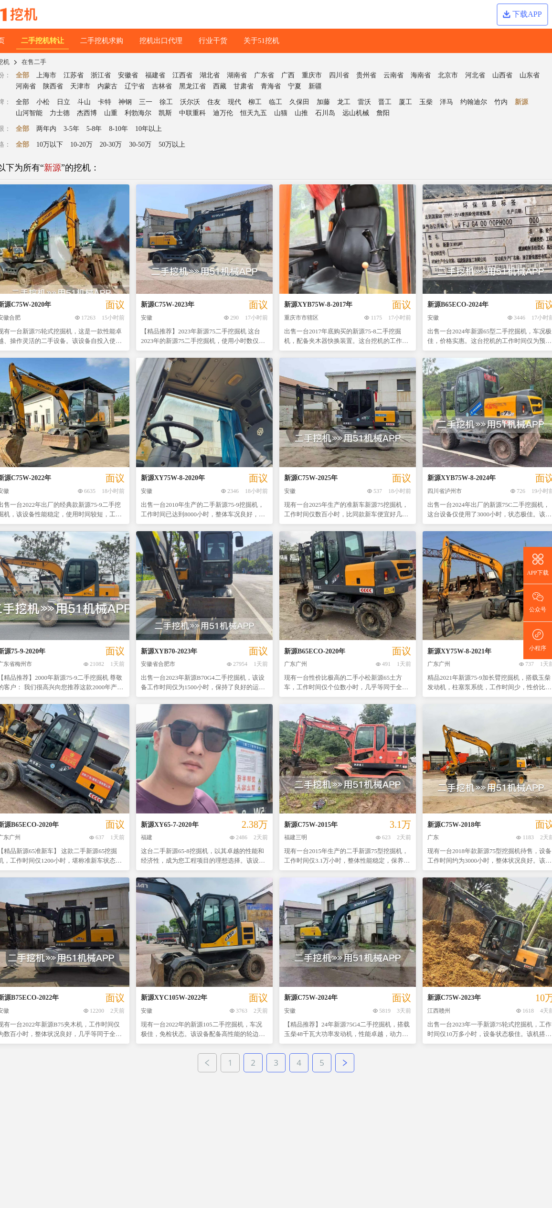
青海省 (271, 86)
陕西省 (53, 86)
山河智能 (29, 113)
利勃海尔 (138, 113)
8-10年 (118, 128)
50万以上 (172, 144)
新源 (521, 102)
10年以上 (148, 128)
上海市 (46, 75)
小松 (43, 102)
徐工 (166, 102)
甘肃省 (244, 86)
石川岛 (325, 113)
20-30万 (111, 144)
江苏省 (74, 75)
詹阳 (383, 113)
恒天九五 (253, 113)
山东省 (530, 75)
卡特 (104, 102)
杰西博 (87, 113)
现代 (234, 102)
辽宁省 (135, 86)
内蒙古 (107, 86)
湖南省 (237, 75)
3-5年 (71, 128)
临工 (275, 102)
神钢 (125, 102)
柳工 (255, 102)
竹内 (501, 102)
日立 (63, 102)
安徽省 (128, 75)
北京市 (448, 75)
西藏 (219, 86)
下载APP (522, 14)
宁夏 (294, 86)
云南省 (393, 75)
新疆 (315, 86)
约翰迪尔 (473, 102)
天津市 (80, 86)
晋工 (385, 102)
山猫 (280, 113)
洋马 (446, 102)
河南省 (26, 86)
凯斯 (165, 113)
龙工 (343, 102)
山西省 (502, 75)
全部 (22, 75)
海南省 (421, 75)
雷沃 (364, 102)
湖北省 (210, 75)
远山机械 (355, 113)
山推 (301, 113)
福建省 (155, 75)
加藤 (323, 102)
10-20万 (81, 144)
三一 (145, 102)
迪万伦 (223, 113)
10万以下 (49, 144)
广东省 (264, 75)
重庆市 (312, 75)
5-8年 (94, 128)
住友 (214, 102)
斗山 (84, 102)
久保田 (299, 102)
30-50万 (140, 144)
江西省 (182, 75)
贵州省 (366, 75)
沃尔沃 (190, 102)
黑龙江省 (192, 86)
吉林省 (162, 86)
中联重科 (192, 113)
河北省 (475, 75)
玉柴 (426, 102)
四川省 (339, 75)
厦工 (405, 102)
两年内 (46, 128)
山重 (110, 113)
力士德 (60, 113)
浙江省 (101, 75)
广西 (288, 75)
